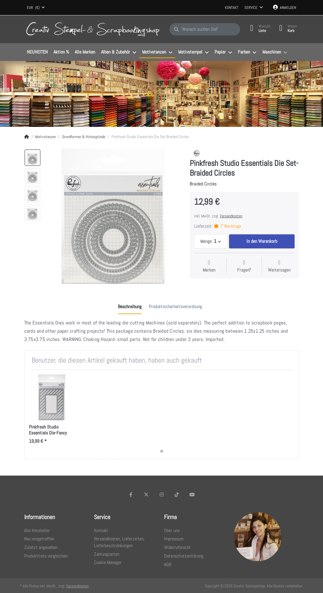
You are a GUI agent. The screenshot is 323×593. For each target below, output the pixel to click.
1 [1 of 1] (161, 451)
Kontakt (231, 7)
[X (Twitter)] (146, 494)
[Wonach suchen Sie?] (205, 29)
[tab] (130, 306)
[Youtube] (192, 494)
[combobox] (36, 7)
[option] (32, 158)
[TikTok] (176, 494)
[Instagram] (161, 494)
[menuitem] (37, 52)
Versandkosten (231, 216)
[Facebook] (131, 494)
